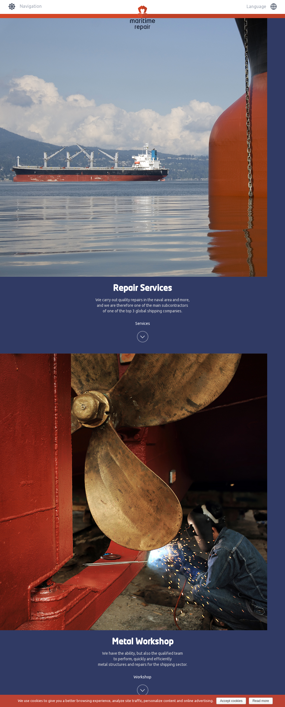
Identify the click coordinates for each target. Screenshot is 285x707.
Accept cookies (231, 701)
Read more (260, 701)
